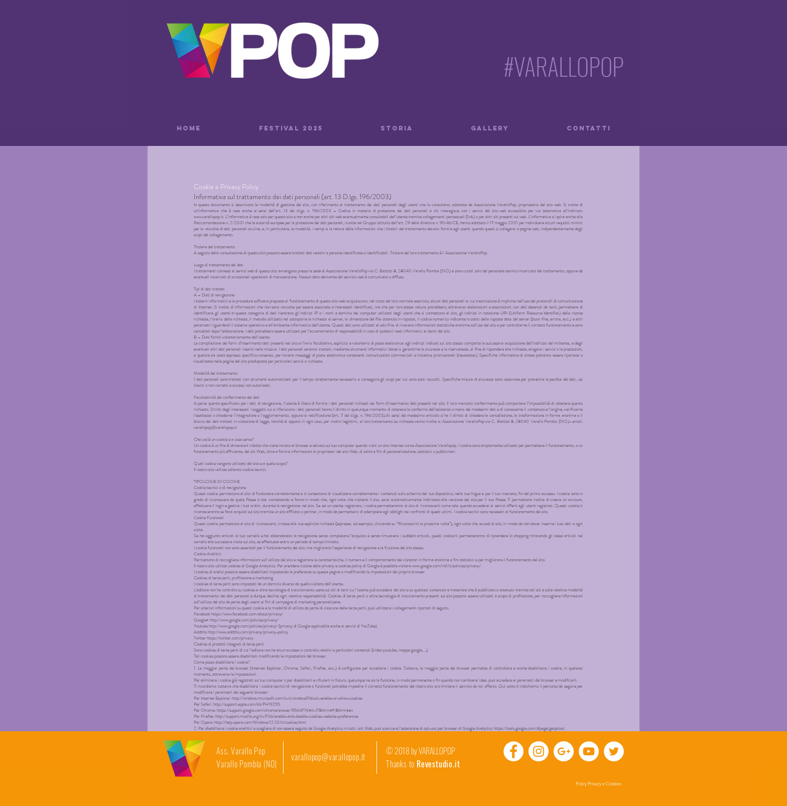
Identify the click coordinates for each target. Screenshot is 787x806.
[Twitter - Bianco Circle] (614, 751)
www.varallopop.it (208, 217)
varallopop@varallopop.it (328, 757)
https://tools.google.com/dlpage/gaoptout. (529, 728)
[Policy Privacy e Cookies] (598, 783)
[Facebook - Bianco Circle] (513, 751)
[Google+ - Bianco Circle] (564, 751)
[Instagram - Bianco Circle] (539, 751)
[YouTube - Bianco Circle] (589, 751)
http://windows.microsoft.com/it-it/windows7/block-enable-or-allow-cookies (297, 698)
